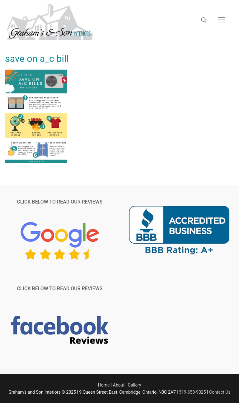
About (118, 384)
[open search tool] (204, 20)
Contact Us (220, 392)
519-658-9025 (192, 392)
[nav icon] (222, 20)
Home (104, 384)
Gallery (134, 384)
